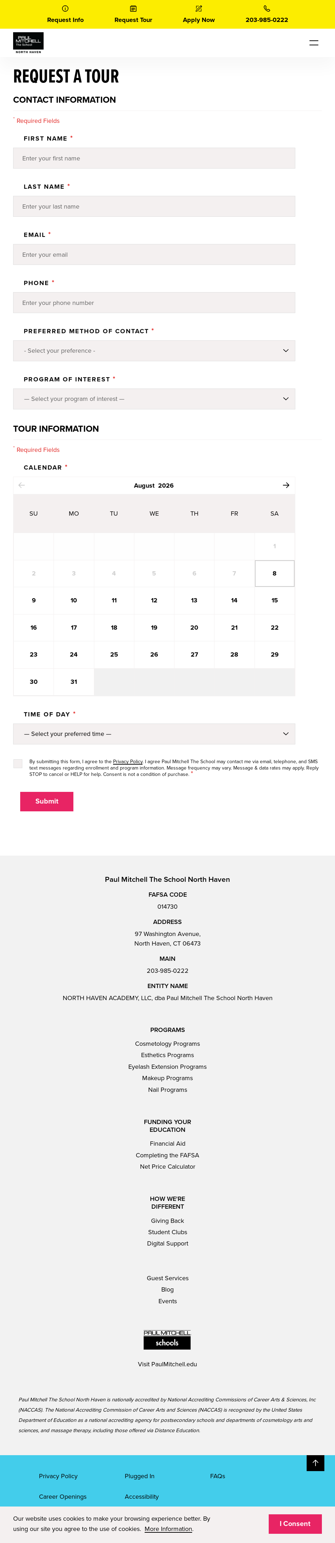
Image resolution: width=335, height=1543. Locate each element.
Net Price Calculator (167, 1166)
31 (74, 682)
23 (34, 654)
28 (234, 654)
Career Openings (62, 1497)
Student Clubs (167, 1232)
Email (37, 235)
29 (275, 654)
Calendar (46, 467)
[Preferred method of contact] (154, 350)
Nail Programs (167, 1090)
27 (194, 654)
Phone (39, 283)
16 (33, 627)
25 (114, 654)
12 (154, 600)
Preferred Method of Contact (89, 331)
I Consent (295, 1524)
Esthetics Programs (167, 1055)
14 (234, 600)
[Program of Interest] (154, 398)
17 (74, 627)
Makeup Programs (167, 1078)
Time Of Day (50, 714)
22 (275, 627)
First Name (48, 138)
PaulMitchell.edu (174, 1364)
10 (74, 600)
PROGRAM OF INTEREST (70, 379)
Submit (46, 801)
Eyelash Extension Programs (167, 1067)
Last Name (47, 187)
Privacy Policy (128, 762)
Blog (167, 1289)
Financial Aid (167, 1143)
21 (234, 627)
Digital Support (167, 1243)
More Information (168, 1529)
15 (275, 600)
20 (194, 627)
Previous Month (21, 485)
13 (194, 600)
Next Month (286, 485)
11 (114, 600)
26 (154, 654)
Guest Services (168, 1278)
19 (154, 627)
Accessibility (142, 1497)
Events (167, 1301)
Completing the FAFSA (167, 1155)
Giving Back (167, 1221)
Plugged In (140, 1476)
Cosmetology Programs (167, 1044)
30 (34, 682)
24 (74, 654)
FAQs (217, 1476)
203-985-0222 (168, 971)
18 (114, 627)
